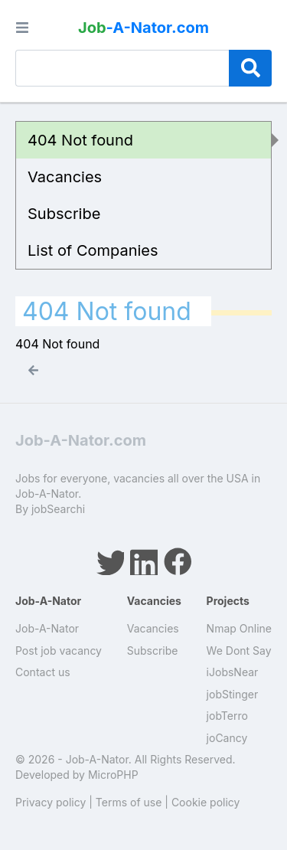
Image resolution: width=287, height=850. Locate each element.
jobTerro (227, 715)
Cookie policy (205, 802)
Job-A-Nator (47, 628)
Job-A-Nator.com (80, 440)
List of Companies (93, 250)
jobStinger (233, 694)
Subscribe (64, 213)
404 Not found (80, 140)
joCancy (227, 737)
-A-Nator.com (143, 27)
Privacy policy (50, 802)
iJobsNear (233, 671)
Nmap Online (239, 628)
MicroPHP (113, 774)
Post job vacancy (58, 650)
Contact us (42, 671)
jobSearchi (58, 508)
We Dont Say (239, 650)
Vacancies (65, 177)
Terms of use (129, 802)
